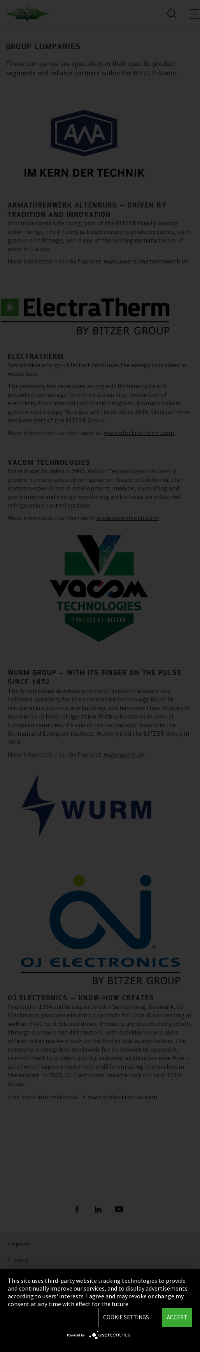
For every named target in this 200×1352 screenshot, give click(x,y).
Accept (177, 1317)
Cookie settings (126, 1317)
